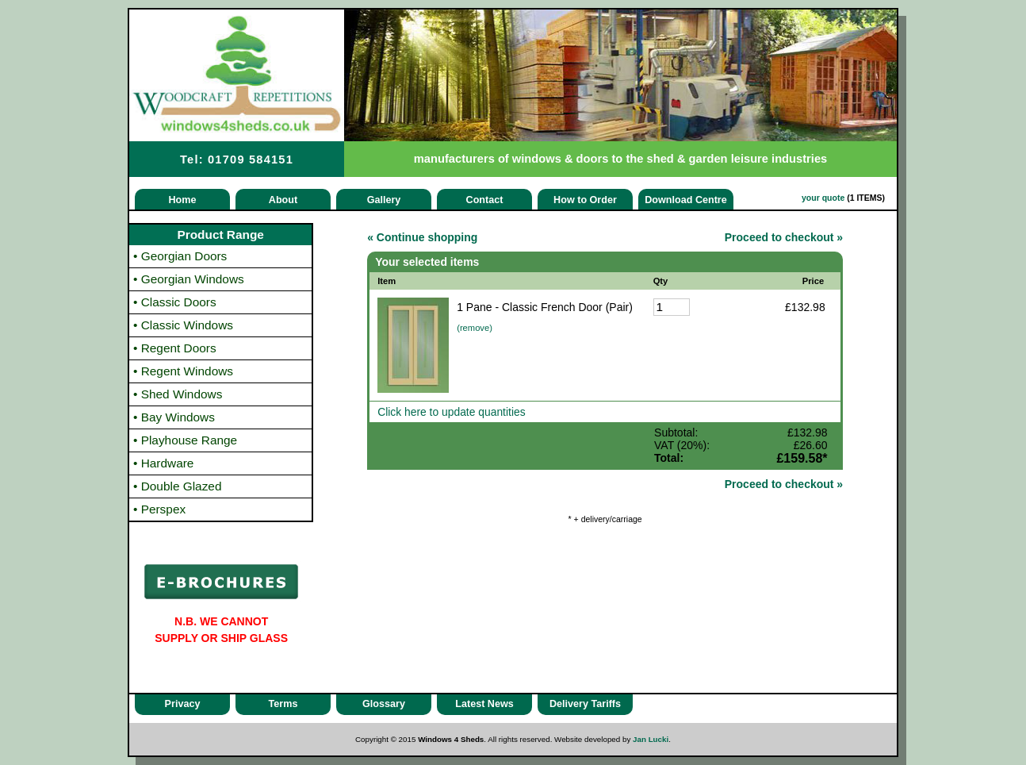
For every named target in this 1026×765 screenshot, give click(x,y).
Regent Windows (183, 371)
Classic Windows (183, 325)
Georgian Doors (180, 256)
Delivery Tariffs (585, 703)
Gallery (384, 200)
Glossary (383, 703)
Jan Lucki (650, 739)
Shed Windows (177, 394)
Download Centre (686, 200)
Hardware (163, 463)
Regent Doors (174, 348)
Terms (283, 703)
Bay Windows (174, 417)
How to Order (585, 200)
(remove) (474, 328)
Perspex (159, 509)
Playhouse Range (185, 440)
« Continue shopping (422, 237)
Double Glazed (177, 486)
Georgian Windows (188, 279)
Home (183, 200)
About (283, 200)
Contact (484, 200)
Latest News (484, 703)
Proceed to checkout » (784, 237)
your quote (823, 197)
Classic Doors (174, 302)
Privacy (183, 703)
